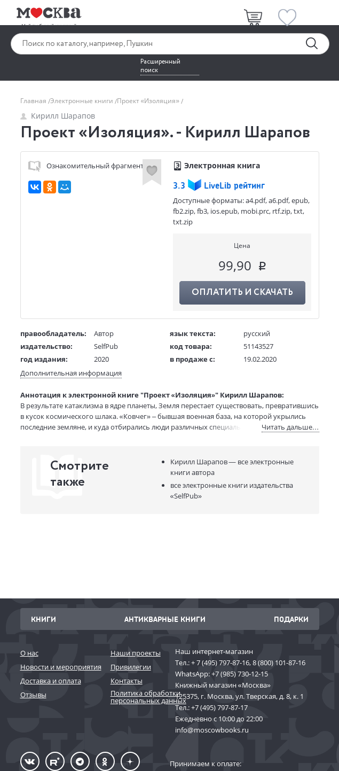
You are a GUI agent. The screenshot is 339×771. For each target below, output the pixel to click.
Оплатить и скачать (242, 292)
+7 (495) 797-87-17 (219, 707)
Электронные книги (82, 100)
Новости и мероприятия (60, 667)
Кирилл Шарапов (57, 116)
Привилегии (131, 667)
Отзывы (33, 694)
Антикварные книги (165, 619)
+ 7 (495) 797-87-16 (220, 662)
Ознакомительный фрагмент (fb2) (94, 165)
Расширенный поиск (160, 66)
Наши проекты (136, 653)
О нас (29, 653)
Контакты (127, 681)
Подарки (291, 619)
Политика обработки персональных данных (137, 697)
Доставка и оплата (50, 681)
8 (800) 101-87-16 (279, 662)
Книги (43, 619)
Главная (34, 100)
